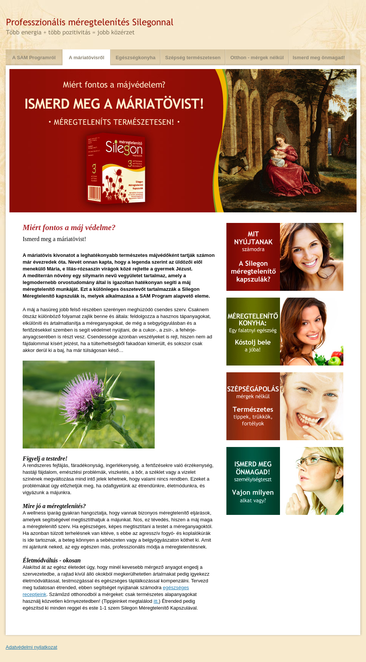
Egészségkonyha (135, 57)
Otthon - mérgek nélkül (257, 57)
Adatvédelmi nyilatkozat (31, 647)
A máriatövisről (86, 57)
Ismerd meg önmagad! (319, 57)
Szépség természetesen (193, 57)
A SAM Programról (33, 57)
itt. (156, 601)
